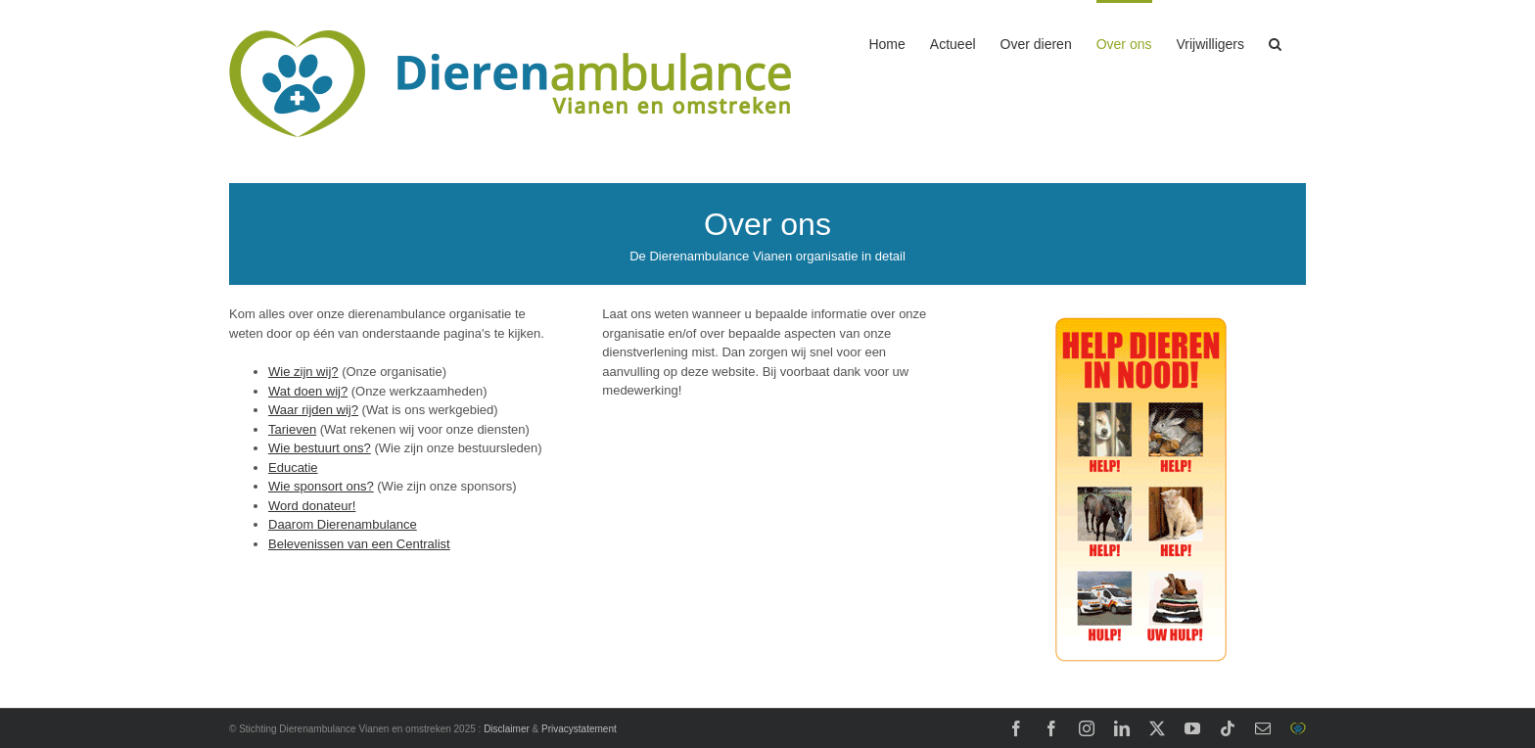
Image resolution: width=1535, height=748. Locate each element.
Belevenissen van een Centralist (359, 544)
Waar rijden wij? (313, 409)
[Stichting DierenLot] (1140, 311)
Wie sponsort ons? (321, 486)
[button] (1275, 42)
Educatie (293, 467)
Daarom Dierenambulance (342, 524)
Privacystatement (579, 729)
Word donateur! (311, 505)
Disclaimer (507, 729)
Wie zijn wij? (303, 371)
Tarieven (292, 429)
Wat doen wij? (308, 391)
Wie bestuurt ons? (319, 448)
